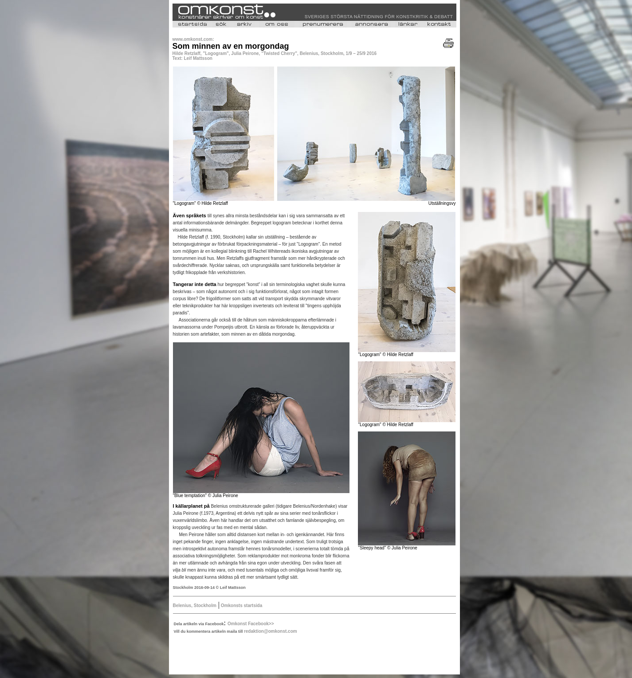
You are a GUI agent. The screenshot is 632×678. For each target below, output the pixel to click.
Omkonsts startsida (241, 605)
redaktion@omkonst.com (270, 631)
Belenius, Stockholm (194, 605)
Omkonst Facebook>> (251, 623)
